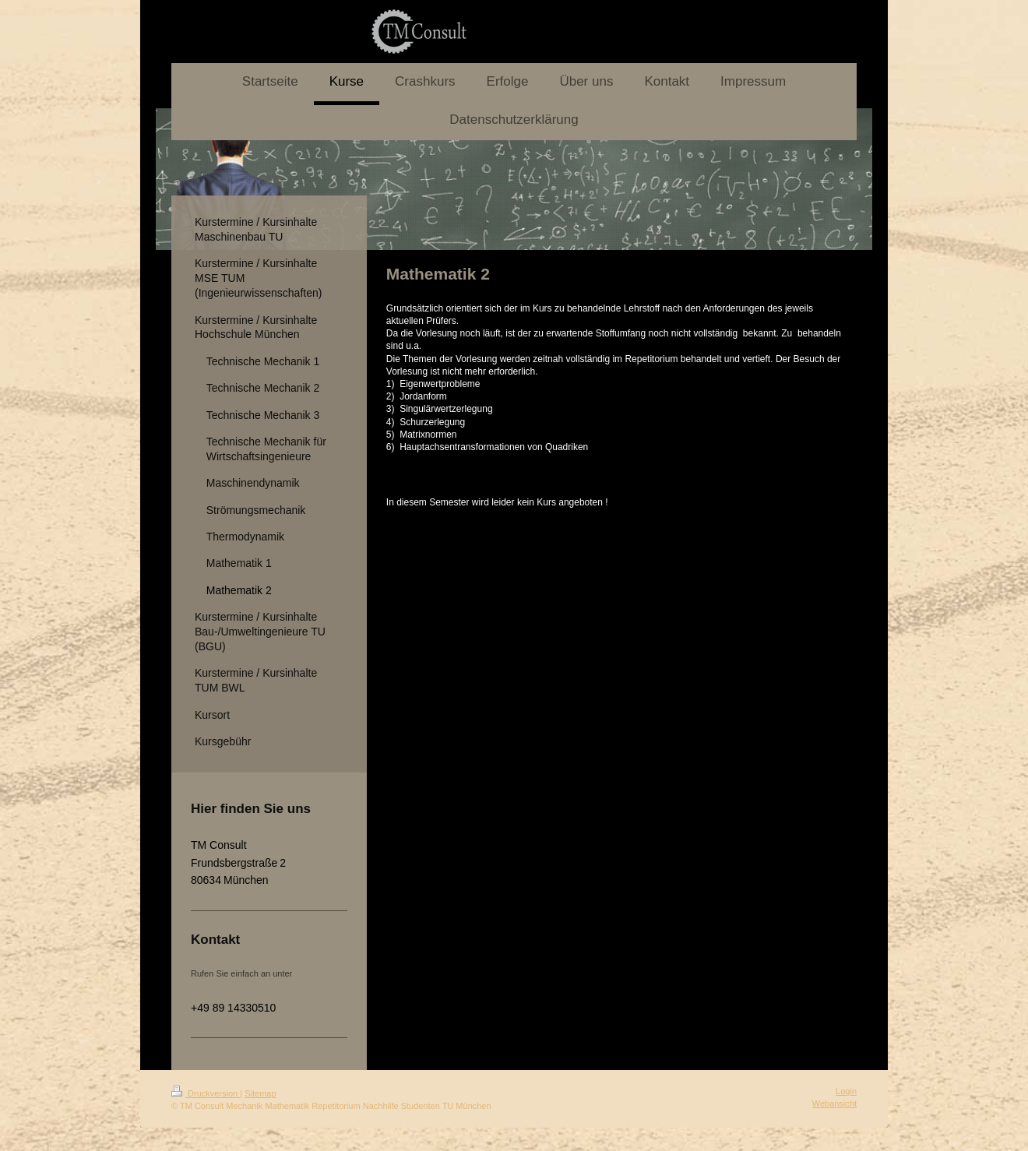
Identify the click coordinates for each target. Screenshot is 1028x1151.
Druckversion (205, 1093)
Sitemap (260, 1093)
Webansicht (834, 1103)
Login (846, 1091)
